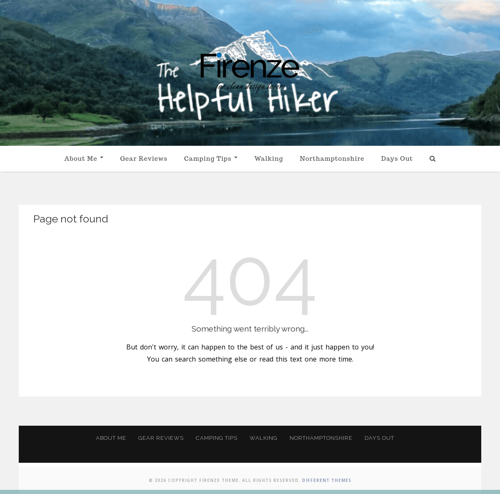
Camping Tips (211, 158)
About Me (83, 158)
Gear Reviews (144, 158)
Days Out (397, 158)
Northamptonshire (332, 158)
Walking (268, 158)
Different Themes (326, 480)
